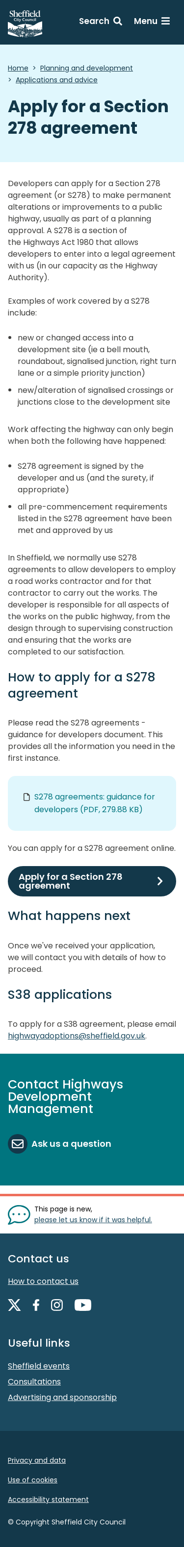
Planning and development (86, 68)
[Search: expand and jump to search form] (100, 22)
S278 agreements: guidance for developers (94, 803)
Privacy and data (37, 1460)
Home (18, 68)
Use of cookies (32, 1480)
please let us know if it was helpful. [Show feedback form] (93, 1220)
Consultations (34, 1381)
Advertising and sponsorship (62, 1397)
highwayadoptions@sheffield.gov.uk (76, 1035)
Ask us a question (71, 1143)
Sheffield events (39, 1366)
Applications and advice (57, 80)
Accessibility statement (48, 1499)
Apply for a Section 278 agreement (71, 881)
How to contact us (43, 1281)
